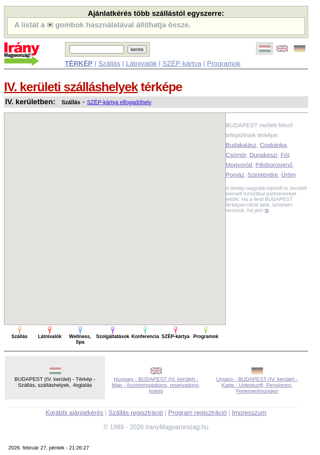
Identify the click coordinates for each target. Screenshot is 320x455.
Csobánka (273, 144)
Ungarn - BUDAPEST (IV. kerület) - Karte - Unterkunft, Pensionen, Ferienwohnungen (257, 385)
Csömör (236, 154)
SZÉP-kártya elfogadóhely (119, 102)
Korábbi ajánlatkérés (74, 412)
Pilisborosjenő (273, 164)
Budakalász (241, 144)
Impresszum (249, 412)
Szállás (109, 63)
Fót (284, 154)
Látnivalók (141, 63)
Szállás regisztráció (136, 412)
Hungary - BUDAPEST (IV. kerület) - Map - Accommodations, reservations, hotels (156, 385)
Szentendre (263, 174)
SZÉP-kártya (181, 63)
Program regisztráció (197, 412)
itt (267, 210)
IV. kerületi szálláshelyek (71, 87)
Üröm (288, 174)
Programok (224, 63)
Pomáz (235, 174)
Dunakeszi (263, 154)
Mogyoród (239, 164)
